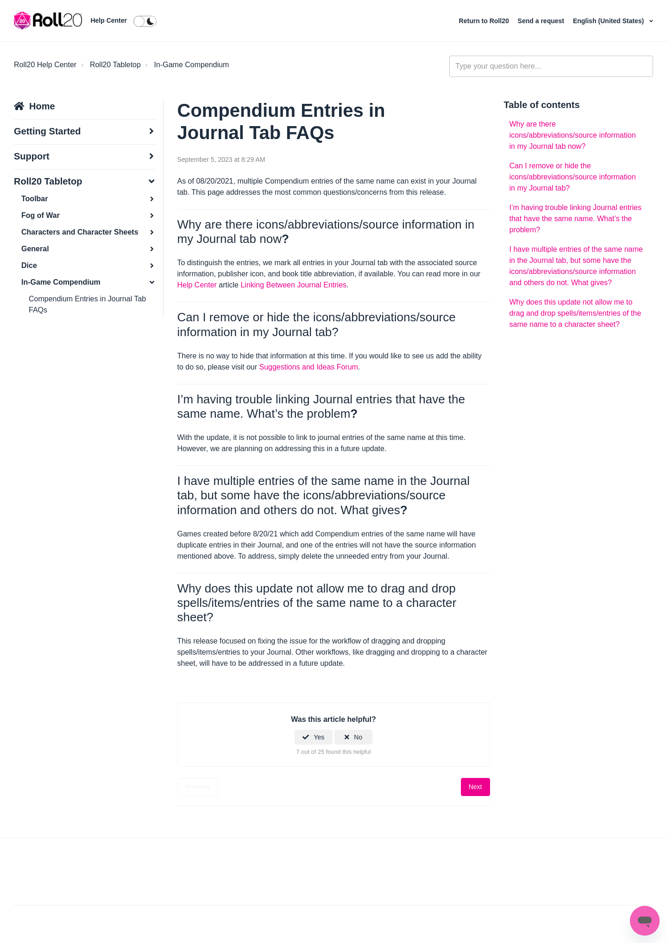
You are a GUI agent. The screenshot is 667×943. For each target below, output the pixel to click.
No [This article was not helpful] (358, 737)
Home (42, 106)
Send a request (542, 21)
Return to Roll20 (485, 21)
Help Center (108, 20)
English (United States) (609, 21)
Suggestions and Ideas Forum (308, 367)
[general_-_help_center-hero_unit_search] (551, 66)
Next (475, 786)
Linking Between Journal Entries (293, 285)
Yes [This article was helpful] (319, 737)
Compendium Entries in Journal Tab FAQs (87, 304)
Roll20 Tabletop (115, 65)
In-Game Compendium (191, 65)
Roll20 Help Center (45, 65)
